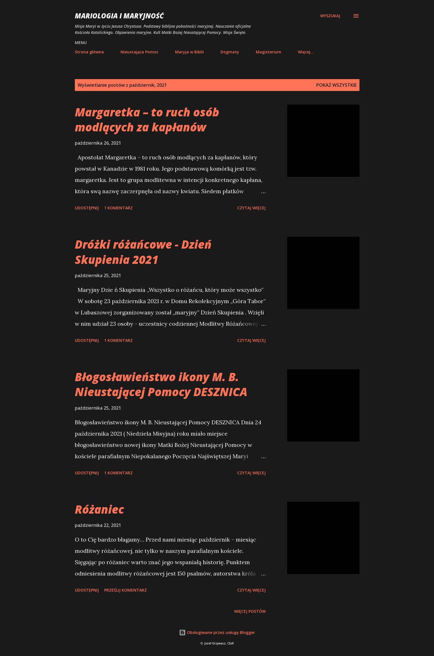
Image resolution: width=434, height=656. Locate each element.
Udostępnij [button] (87, 207)
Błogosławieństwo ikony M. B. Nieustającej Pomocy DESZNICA (161, 384)
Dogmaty (230, 52)
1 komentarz (118, 207)
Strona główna (89, 52)
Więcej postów (250, 611)
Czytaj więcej (251, 207)
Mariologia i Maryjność (119, 15)
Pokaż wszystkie (336, 85)
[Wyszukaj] (330, 15)
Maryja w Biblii (189, 52)
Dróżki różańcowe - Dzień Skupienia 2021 (143, 251)
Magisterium (268, 52)
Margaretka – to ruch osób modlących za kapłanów (147, 119)
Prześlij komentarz (125, 590)
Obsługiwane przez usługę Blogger (217, 632)
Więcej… (306, 52)
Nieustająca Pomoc (139, 52)
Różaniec (99, 509)
